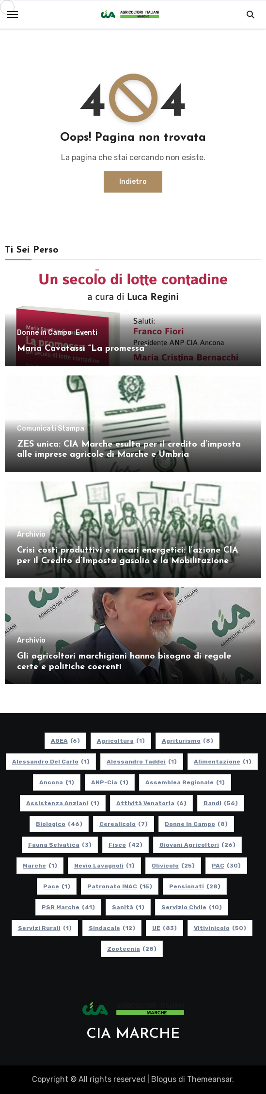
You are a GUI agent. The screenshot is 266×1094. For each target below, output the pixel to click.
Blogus (163, 1079)
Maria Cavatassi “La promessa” (82, 348)
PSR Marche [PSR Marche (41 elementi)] (68, 907)
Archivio (31, 534)
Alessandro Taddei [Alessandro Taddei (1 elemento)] (142, 761)
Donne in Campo (44, 333)
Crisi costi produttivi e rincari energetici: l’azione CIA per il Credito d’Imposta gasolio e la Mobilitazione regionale (127, 561)
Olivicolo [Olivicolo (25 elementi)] (173, 865)
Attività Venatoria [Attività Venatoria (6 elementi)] (151, 803)
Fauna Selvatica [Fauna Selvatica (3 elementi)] (60, 845)
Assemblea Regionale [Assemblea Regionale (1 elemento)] (185, 782)
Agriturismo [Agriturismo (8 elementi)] (187, 741)
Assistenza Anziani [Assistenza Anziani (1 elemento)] (62, 803)
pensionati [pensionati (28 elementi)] (194, 886)
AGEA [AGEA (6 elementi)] (65, 741)
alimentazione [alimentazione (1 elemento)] (222, 761)
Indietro (133, 182)
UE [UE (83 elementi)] (164, 928)
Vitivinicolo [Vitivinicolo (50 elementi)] (220, 928)
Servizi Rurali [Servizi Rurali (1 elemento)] (45, 928)
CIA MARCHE (133, 1034)
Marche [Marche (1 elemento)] (40, 865)
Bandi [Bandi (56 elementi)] (220, 803)
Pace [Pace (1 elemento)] (56, 886)
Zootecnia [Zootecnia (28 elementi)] (131, 949)
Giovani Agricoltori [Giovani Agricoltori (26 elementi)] (197, 845)
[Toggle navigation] (12, 14)
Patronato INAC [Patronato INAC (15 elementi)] (119, 886)
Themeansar (209, 1079)
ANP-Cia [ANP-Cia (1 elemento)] (109, 782)
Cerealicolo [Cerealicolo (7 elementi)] (123, 824)
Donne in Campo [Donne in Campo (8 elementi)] (196, 824)
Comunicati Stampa (50, 428)
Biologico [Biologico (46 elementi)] (59, 824)
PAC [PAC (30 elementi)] (226, 865)
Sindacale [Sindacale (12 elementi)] (112, 928)
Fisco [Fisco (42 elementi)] (125, 845)
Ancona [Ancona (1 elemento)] (56, 782)
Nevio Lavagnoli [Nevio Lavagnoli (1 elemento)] (104, 865)
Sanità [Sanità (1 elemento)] (128, 907)
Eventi (86, 333)
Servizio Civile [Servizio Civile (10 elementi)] (191, 907)
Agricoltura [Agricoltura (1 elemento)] (121, 741)
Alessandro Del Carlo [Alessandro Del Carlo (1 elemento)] (51, 761)
